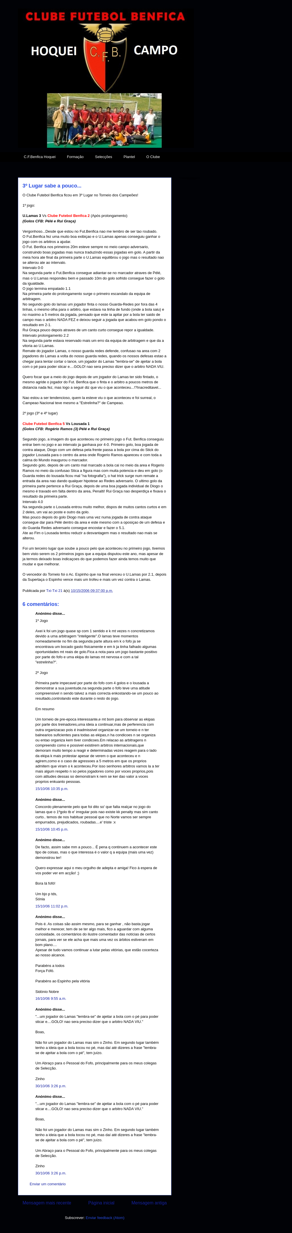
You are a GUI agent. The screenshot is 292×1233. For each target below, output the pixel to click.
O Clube (153, 157)
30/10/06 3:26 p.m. (50, 1086)
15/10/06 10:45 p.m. (51, 829)
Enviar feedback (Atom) (105, 1218)
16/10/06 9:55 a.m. (50, 998)
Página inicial (101, 1202)
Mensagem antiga (149, 1202)
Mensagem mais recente (47, 1202)
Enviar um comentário (48, 1184)
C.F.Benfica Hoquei (40, 157)
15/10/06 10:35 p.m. (51, 789)
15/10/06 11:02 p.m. (51, 906)
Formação (75, 157)
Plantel (129, 157)
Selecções (103, 157)
